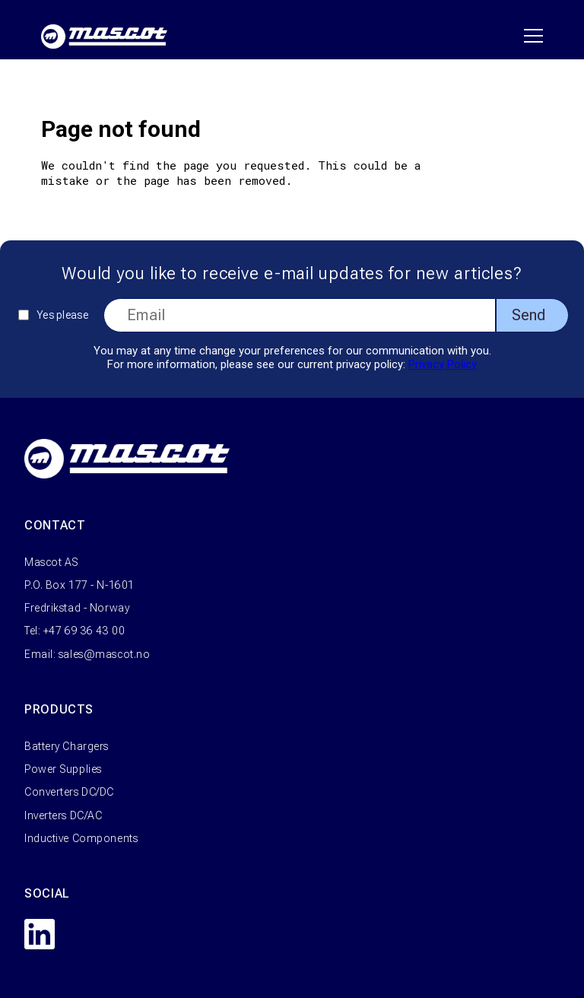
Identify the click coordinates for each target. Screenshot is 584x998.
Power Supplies (63, 769)
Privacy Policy (442, 364)
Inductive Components (81, 838)
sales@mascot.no (104, 654)
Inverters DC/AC (63, 815)
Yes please (62, 315)
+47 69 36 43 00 (84, 631)
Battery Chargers (66, 746)
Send (528, 315)
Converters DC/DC (69, 792)
